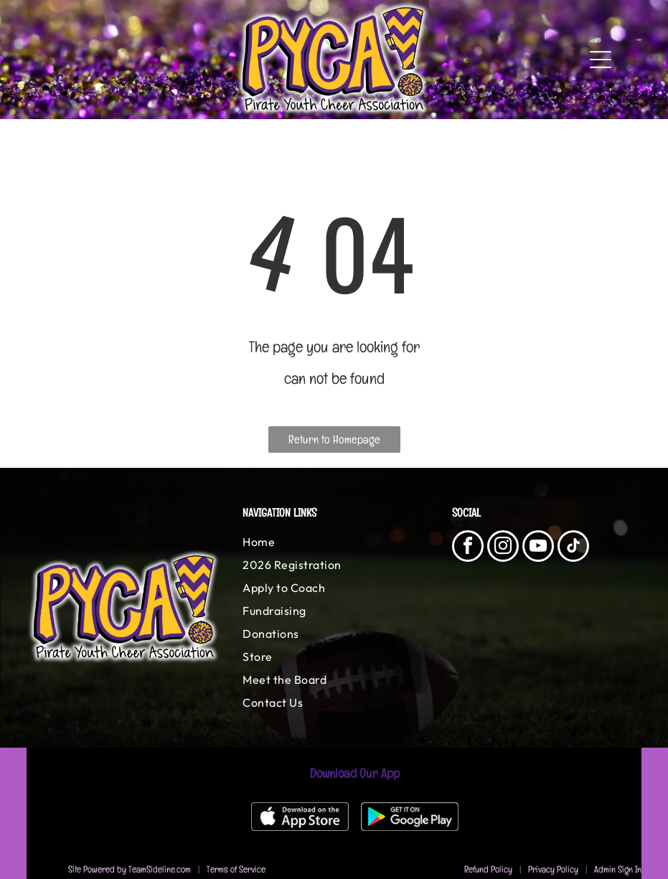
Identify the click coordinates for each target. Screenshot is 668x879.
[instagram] (503, 547)
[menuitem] (334, 541)
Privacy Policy (553, 869)
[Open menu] (600, 59)
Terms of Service (236, 869)
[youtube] (538, 547)
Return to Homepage (334, 439)
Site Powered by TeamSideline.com (129, 869)
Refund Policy (488, 869)
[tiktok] (573, 547)
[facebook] (468, 547)
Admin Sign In (617, 869)
